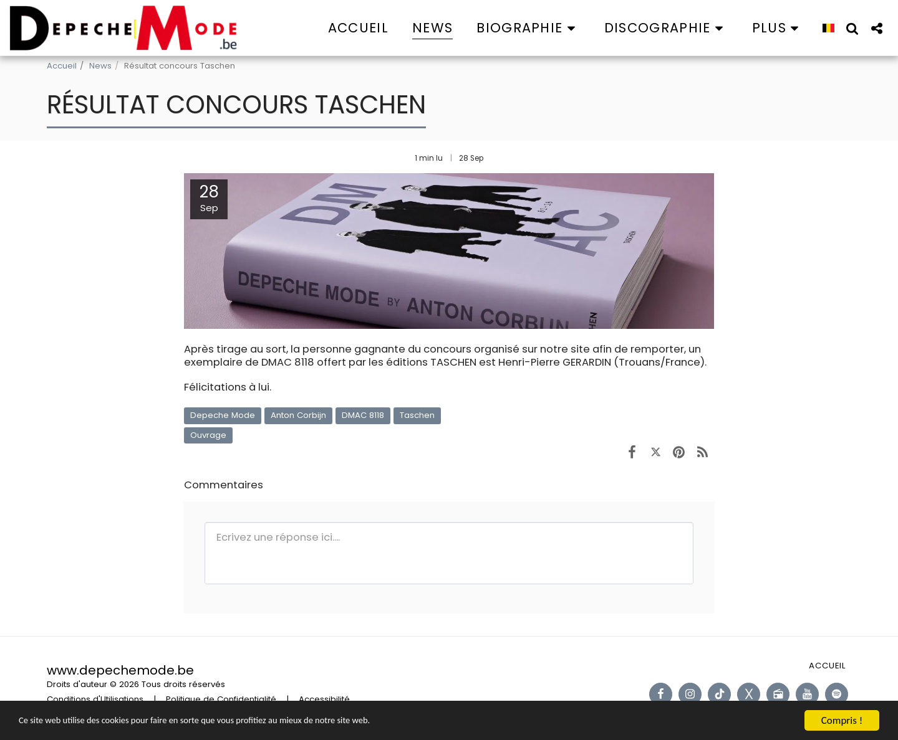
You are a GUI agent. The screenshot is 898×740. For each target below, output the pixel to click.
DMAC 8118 (363, 415)
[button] (528, 28)
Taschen (417, 415)
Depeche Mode (222, 415)
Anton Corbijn (298, 415)
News (100, 66)
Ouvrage (208, 435)
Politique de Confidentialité (221, 699)
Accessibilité (324, 699)
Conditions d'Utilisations (95, 699)
